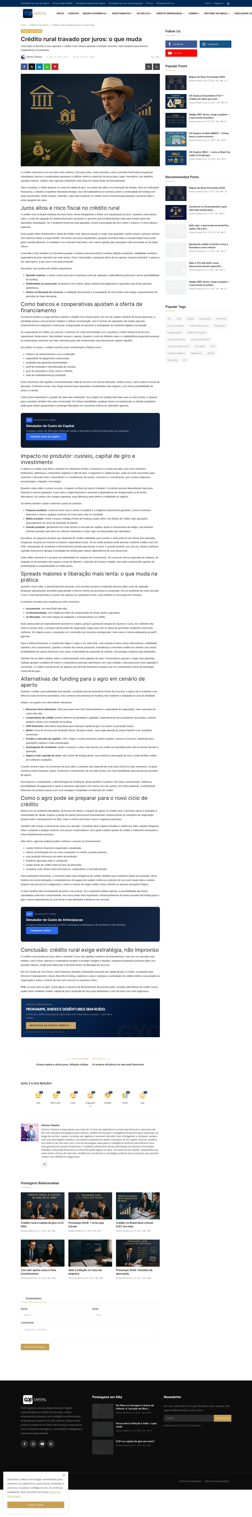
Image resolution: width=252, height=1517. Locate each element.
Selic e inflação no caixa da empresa (85, 1272)
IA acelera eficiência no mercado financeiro (118, 1064)
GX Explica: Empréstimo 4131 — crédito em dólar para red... (206, 97)
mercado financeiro (200, 339)
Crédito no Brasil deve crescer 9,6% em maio (134, 1225)
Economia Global (176, 325)
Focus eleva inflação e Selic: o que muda (136, 1426)
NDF (179, 318)
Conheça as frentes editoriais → (183, 1426)
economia (221, 318)
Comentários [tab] (34, 1299)
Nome (24, 1309)
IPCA (213, 346)
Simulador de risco (165, 3)
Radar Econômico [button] (95, 13)
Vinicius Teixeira (50, 1125)
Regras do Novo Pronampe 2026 (207, 76)
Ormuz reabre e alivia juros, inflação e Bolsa (62, 1064)
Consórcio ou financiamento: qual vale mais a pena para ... (208, 208)
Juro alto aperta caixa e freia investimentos (38, 1272)
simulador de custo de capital (35, 3)
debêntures (196, 353)
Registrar (219, 3)
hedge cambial (174, 332)
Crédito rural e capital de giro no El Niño (42, 1225)
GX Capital (200, 346)
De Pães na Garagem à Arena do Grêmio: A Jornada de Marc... (135, 1408)
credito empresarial (196, 332)
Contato (73, 13)
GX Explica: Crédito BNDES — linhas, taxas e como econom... (209, 135)
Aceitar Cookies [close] (35, 1504)
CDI (185, 360)
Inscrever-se (222, 1419)
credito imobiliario (176, 353)
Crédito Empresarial (38, 24)
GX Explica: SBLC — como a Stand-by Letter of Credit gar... (209, 154)
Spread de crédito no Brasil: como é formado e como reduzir (208, 246)
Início (60, 13)
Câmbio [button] (194, 13)
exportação (219, 325)
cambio (190, 318)
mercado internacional (178, 346)
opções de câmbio (176, 339)
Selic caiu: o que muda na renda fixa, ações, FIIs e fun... (209, 227)
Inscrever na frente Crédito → (51, 1025)
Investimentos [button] (122, 13)
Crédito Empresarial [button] (170, 13)
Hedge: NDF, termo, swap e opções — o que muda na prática (209, 116)
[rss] (51, 1445)
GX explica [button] (144, 13)
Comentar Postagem (35, 1347)
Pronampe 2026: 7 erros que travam (86, 1225)
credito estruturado (198, 325)
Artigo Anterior (77, 1058)
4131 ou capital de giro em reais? (135, 1442)
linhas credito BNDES (62, 3)
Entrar (208, 3)
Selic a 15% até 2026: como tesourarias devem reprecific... (206, 265)
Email (95, 1309)
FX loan (149, 3)
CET (169, 318)
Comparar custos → (42, 930)
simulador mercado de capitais (90, 3)
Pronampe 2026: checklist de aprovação (134, 1272)
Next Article (101, 1058)
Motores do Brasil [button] (217, 13)
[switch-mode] (228, 3)
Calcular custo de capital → (46, 436)
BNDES (211, 353)
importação (205, 318)
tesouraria (172, 360)
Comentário (27, 1323)
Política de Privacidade (216, 1482)
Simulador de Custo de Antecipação (126, 3)
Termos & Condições (189, 1482)
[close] (64, 1475)
